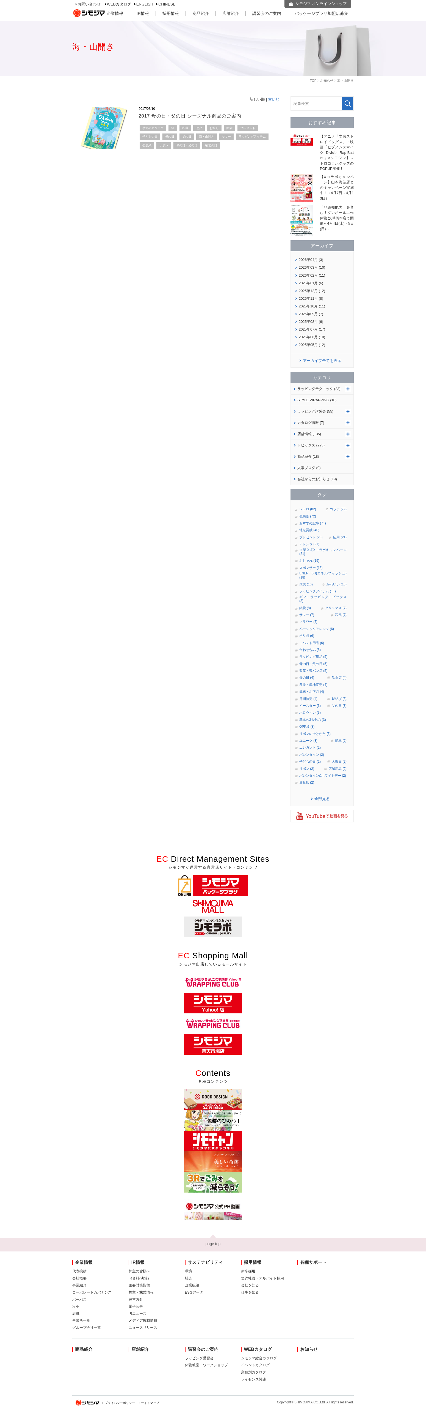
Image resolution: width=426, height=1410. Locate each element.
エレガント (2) (310, 747)
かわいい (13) (337, 584)
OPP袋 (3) (306, 727)
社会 (188, 1278)
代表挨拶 (79, 1271)
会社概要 (79, 1278)
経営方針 (136, 1299)
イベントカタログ (255, 1365)
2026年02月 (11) (312, 275)
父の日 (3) (339, 706)
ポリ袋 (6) (306, 636)
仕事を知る (250, 1292)
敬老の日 (211, 145)
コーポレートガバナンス (92, 1292)
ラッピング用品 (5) (313, 657)
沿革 (75, 1306)
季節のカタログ (153, 128)
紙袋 (229, 128)
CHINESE (166, 4)
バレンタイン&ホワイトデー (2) (322, 776)
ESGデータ (194, 1292)
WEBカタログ (119, 4)
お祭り (214, 128)
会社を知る (250, 1285)
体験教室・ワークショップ (206, 1365)
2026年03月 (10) (312, 267)
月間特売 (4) (308, 699)
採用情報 (170, 13)
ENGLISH (144, 4)
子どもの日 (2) (310, 761)
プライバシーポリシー (120, 1402)
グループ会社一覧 (86, 1328)
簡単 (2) (341, 741)
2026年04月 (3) (311, 260)
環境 (188, 1271)
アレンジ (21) (309, 544)
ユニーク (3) (308, 741)
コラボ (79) (338, 509)
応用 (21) (340, 537)
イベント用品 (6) (311, 643)
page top (213, 1244)
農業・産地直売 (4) (313, 685)
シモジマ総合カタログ (259, 1358)
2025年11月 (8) (311, 298)
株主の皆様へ (139, 1271)
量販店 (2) (306, 782)
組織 (75, 1313)
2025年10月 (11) (312, 306)
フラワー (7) (308, 622)
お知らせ (326, 81)
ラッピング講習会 (199, 1358)
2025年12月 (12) (312, 291)
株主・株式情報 (141, 1292)
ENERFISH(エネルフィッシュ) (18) (323, 575)
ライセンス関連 (253, 1379)
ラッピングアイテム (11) (317, 591)
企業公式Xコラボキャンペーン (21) (323, 552)
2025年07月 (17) (312, 329)
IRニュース (137, 1313)
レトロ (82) (307, 509)
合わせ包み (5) (310, 650)
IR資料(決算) (139, 1278)
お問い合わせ (89, 4)
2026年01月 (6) (311, 283)
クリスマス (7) (336, 608)
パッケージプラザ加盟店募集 (321, 13)
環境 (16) (306, 584)
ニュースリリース (143, 1328)
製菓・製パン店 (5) (313, 671)
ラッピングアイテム (252, 136)
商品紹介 (200, 13)
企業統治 (192, 1285)
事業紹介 (79, 1285)
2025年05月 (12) (312, 345)
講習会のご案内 (266, 13)
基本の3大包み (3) (312, 720)
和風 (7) (341, 615)
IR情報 (143, 13)
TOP (313, 81)
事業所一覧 (81, 1320)
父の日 (186, 136)
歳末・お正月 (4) (311, 692)
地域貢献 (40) (309, 530)
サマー (226, 136)
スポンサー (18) (311, 568)
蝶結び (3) (339, 699)
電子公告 (136, 1306)
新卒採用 (248, 1271)
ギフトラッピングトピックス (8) (323, 599)
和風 (185, 128)
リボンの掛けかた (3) (315, 734)
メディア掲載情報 (143, 1320)
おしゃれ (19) (309, 561)
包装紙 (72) (307, 516)
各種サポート (313, 1262)
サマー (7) (306, 615)
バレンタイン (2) (311, 755)
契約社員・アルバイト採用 (262, 1278)
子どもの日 (149, 136)
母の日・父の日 (186, 145)
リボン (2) (306, 769)
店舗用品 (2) (337, 769)
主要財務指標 (139, 1285)
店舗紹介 (230, 13)
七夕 (199, 128)
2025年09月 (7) (311, 314)
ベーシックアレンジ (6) (316, 629)
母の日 (169, 136)
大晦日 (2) (339, 761)
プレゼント (247, 128)
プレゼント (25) (311, 537)
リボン (163, 145)
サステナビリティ (205, 1262)
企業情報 (115, 13)
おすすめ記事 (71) (312, 523)
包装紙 (146, 145)
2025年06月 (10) (312, 337)
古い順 (274, 99)
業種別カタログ (253, 1372)
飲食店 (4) (339, 678)
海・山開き (206, 136)
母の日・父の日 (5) (313, 664)
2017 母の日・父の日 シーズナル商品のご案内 (190, 116)
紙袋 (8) (305, 608)
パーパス (79, 1299)
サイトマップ (150, 1402)
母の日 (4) (306, 678)
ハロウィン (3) (310, 712)
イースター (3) (310, 706)
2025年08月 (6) (311, 322)
